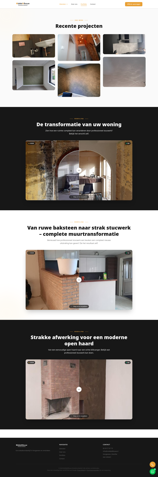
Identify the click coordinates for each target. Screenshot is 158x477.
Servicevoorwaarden (93, 470)
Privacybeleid (81, 470)
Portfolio (84, 4)
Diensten (64, 4)
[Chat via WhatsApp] (152, 472)
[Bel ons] (152, 464)
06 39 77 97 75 (108, 448)
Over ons (74, 4)
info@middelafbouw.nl (110, 451)
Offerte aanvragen (133, 4)
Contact (93, 4)
